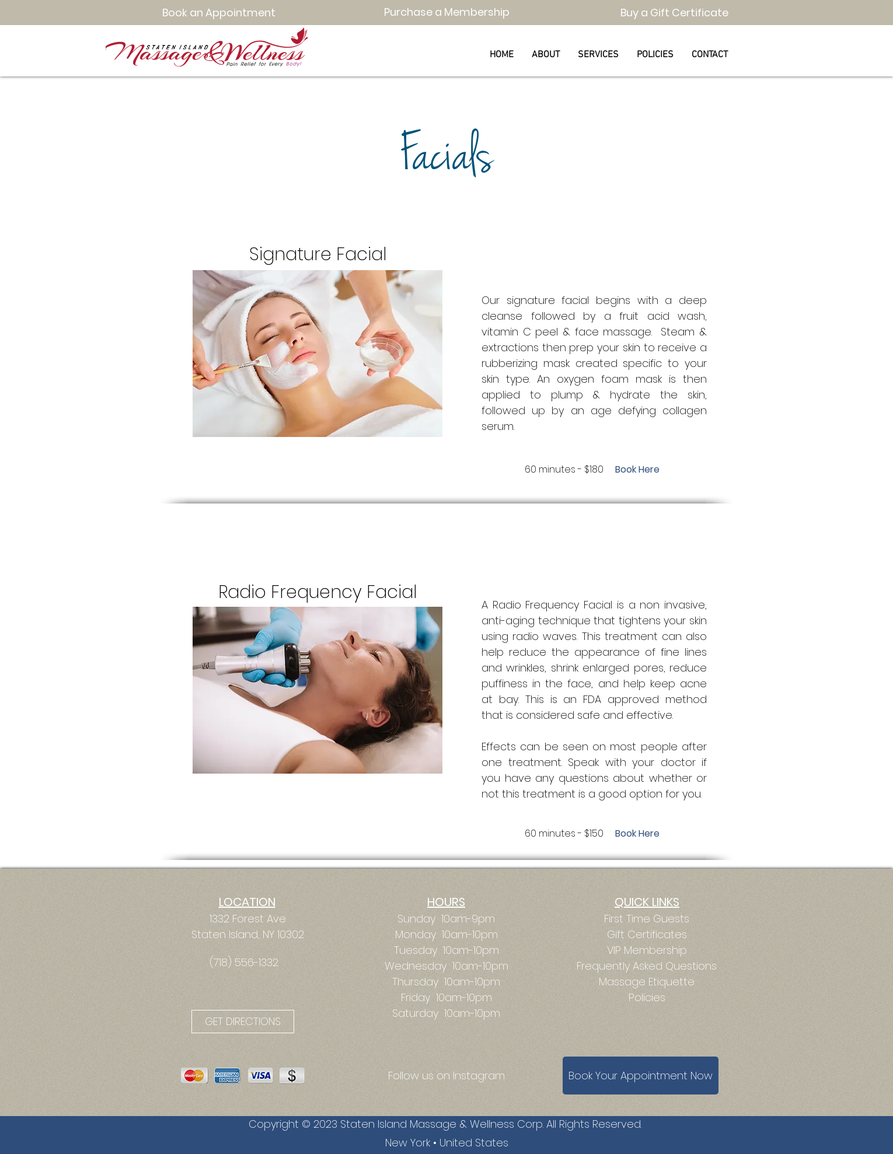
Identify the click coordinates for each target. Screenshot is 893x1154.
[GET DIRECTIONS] (242, 1021)
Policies (647, 997)
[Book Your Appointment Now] (640, 1075)
